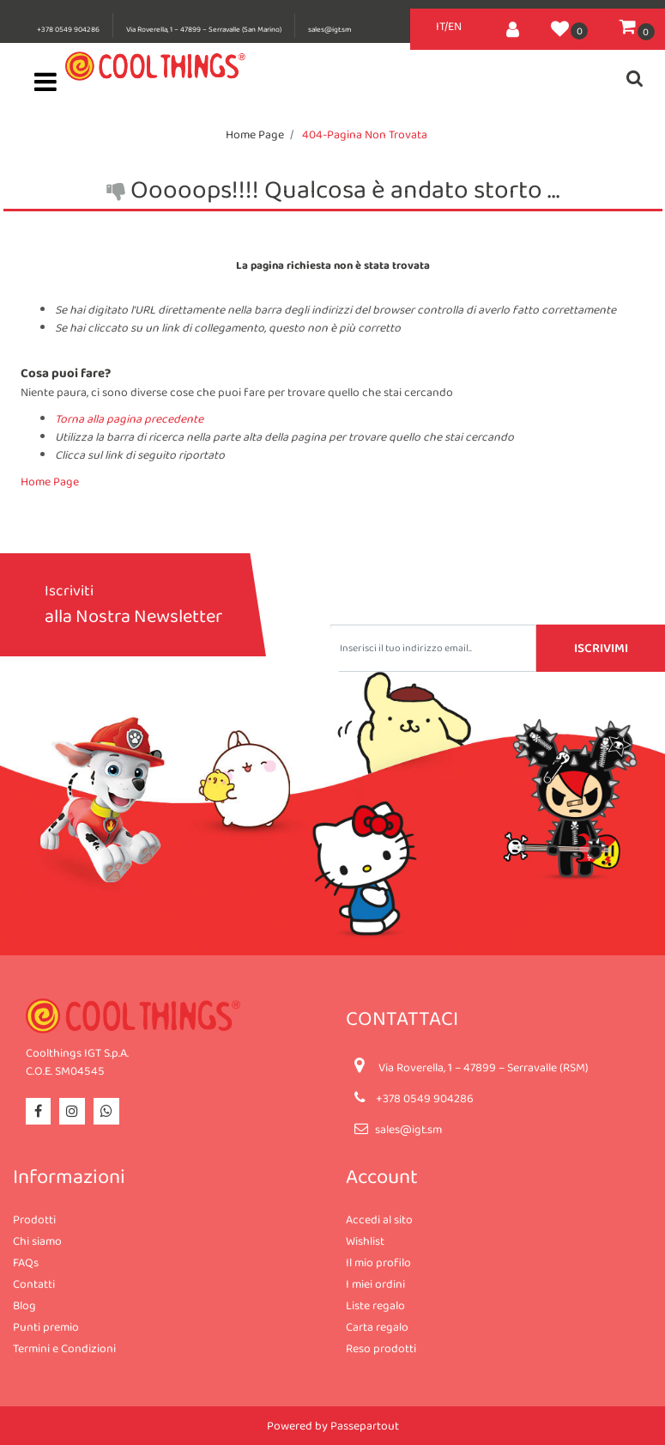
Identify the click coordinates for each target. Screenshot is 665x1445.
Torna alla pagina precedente (129, 418)
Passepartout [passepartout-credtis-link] (364, 1425)
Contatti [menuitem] (34, 1283)
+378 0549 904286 (68, 29)
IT (440, 25)
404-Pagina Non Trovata (364, 134)
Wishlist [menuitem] (365, 1240)
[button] (600, 648)
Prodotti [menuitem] (34, 1219)
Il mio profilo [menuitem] (378, 1262)
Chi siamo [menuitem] (37, 1240)
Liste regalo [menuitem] (375, 1305)
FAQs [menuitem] (26, 1262)
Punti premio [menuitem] (46, 1326)
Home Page (255, 134)
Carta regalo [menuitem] (377, 1326)
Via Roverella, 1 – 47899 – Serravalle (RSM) (483, 1067)
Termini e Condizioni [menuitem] (64, 1348)
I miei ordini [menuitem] (375, 1283)
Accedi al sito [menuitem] (379, 1219)
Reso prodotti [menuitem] (381, 1348)
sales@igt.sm (329, 29)
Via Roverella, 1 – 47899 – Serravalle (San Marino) (203, 29)
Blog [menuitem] (24, 1305)
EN (455, 25)
